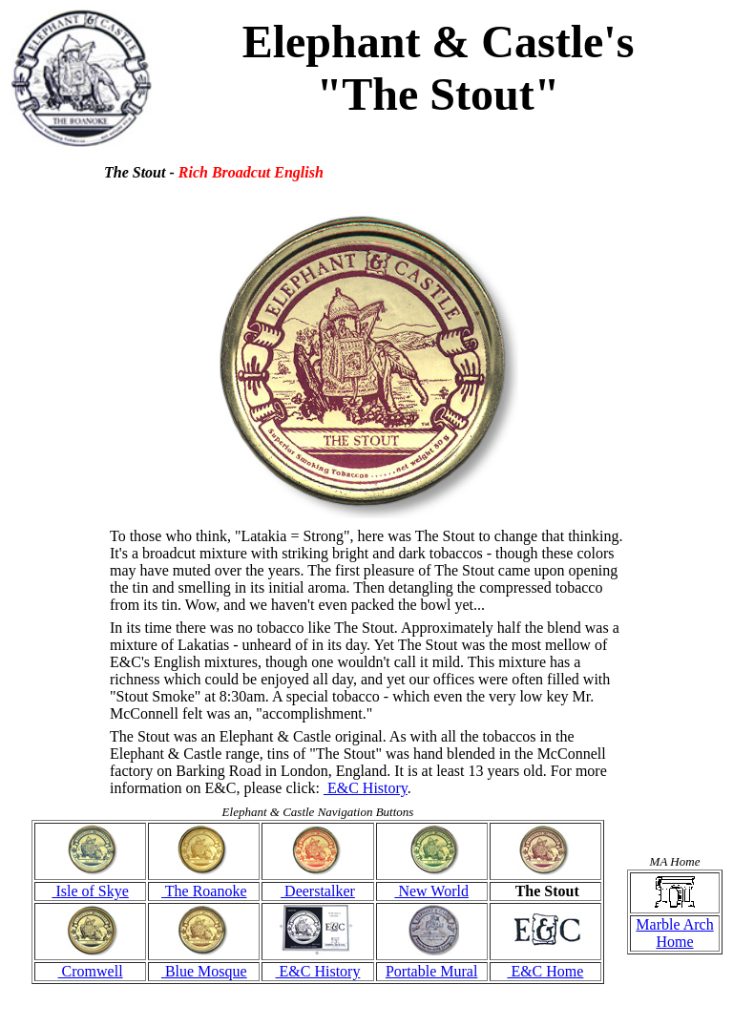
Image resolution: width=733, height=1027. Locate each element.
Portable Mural (431, 971)
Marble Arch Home (674, 933)
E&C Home (545, 971)
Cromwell (90, 971)
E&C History (366, 788)
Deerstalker (318, 891)
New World (431, 891)
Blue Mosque (204, 971)
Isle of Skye (90, 891)
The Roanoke (203, 891)
